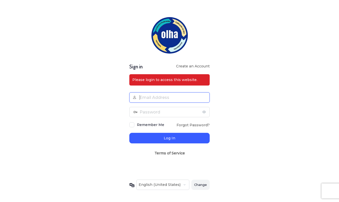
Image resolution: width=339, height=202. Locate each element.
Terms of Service (169, 153)
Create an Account (193, 66)
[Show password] (205, 112)
